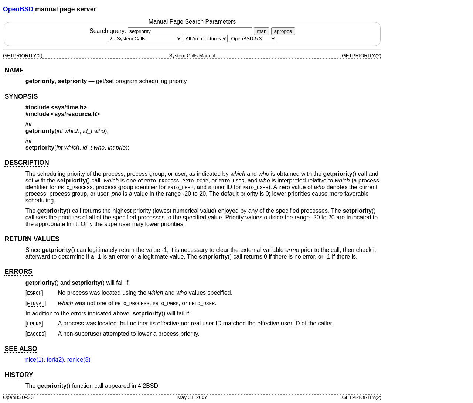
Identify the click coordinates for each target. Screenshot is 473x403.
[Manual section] (145, 38)
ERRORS (18, 271)
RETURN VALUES (31, 239)
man (261, 31)
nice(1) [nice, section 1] (34, 359)
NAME (14, 70)
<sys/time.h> (69, 107)
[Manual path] (252, 38)
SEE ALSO (20, 348)
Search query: (171, 31)
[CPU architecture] (206, 38)
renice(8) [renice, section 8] (79, 359)
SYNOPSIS (21, 96)
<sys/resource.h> (75, 114)
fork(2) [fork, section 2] (55, 359)
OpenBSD (18, 9)
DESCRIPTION (26, 162)
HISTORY (18, 375)
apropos (283, 31)
